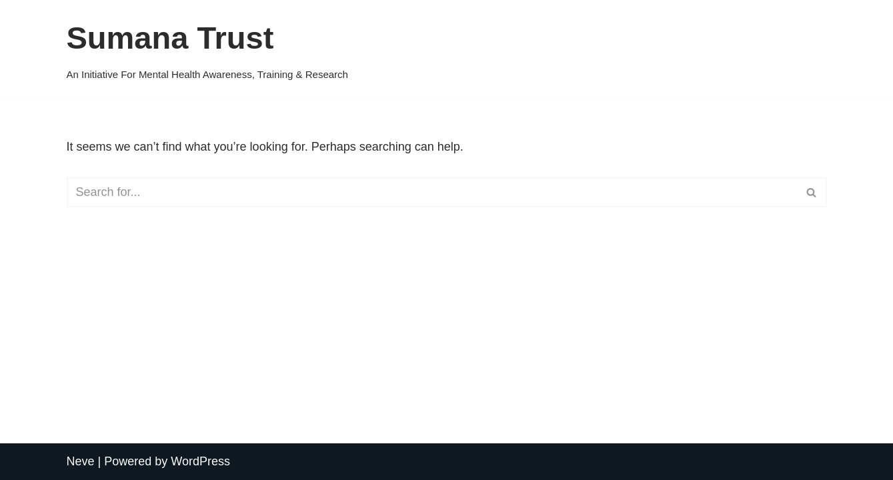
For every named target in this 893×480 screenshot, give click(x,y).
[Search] (432, 192)
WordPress (200, 461)
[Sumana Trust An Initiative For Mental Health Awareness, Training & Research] (207, 48)
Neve (81, 461)
